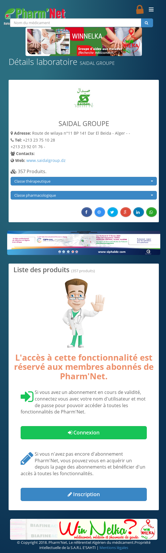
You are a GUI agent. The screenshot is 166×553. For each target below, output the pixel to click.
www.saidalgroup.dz (46, 160)
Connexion (83, 432)
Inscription (84, 494)
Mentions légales (113, 547)
